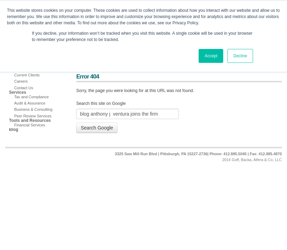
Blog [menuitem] (13, 129)
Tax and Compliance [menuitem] (31, 97)
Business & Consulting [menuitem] (33, 109)
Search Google (97, 128)
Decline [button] (240, 55)
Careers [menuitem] (21, 81)
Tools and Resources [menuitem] (30, 120)
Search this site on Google (101, 103)
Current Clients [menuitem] (27, 75)
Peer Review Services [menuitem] (33, 116)
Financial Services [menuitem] (29, 125)
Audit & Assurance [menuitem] (29, 103)
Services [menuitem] (17, 92)
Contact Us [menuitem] (23, 88)
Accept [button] (211, 55)
